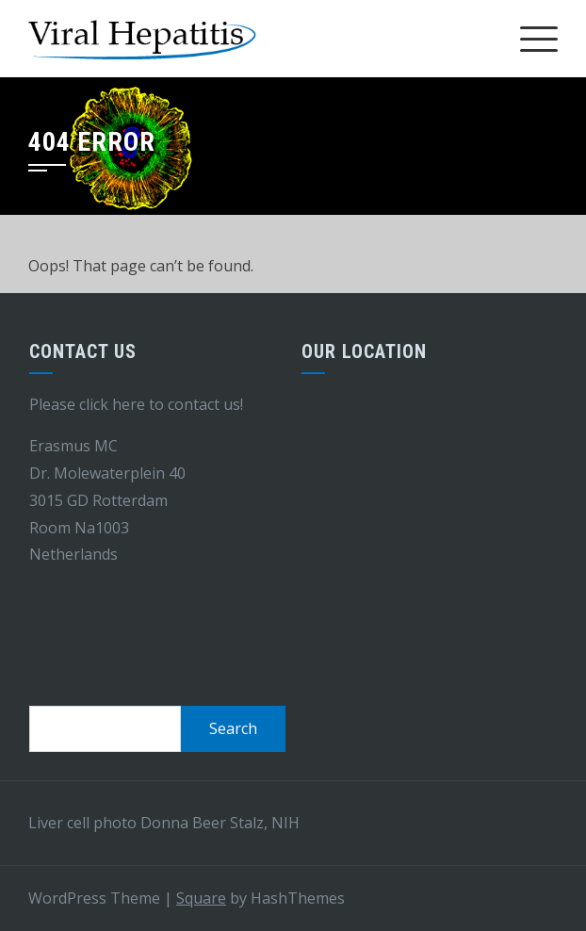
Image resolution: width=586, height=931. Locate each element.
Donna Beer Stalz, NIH (220, 822)
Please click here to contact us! (136, 404)
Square (201, 898)
